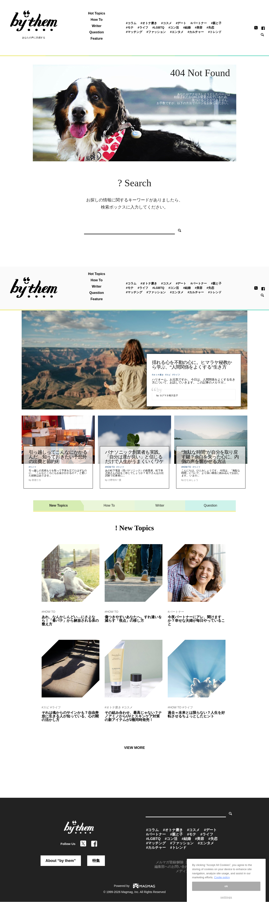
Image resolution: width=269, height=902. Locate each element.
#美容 (198, 27)
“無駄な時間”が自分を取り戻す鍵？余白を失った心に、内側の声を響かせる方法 (210, 457)
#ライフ (143, 27)
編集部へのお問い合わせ (172, 866)
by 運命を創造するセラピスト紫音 (61, 725)
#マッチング (134, 32)
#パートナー (199, 23)
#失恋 (210, 27)
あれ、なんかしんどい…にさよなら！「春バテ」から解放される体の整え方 (70, 620)
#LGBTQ (158, 27)
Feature (97, 38)
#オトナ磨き (149, 23)
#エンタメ (176, 32)
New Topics (58, 505)
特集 (96, 861)
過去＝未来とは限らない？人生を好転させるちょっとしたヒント (196, 714)
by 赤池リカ (48, 629)
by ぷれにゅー (113, 725)
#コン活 (174, 27)
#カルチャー (196, 32)
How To (97, 19)
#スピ (168, 375)
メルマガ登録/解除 (169, 862)
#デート (181, 23)
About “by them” (61, 861)
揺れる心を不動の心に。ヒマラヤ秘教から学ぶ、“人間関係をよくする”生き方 (192, 365)
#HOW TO (110, 467)
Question (96, 32)
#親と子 (216, 23)
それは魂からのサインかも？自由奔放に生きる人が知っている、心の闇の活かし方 (70, 716)
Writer (97, 26)
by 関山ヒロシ (113, 626)
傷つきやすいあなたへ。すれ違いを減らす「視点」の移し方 (133, 619)
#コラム (131, 23)
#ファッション (156, 32)
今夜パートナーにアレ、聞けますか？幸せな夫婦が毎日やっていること (196, 620)
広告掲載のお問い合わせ (204, 862)
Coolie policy (222, 888)
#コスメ (166, 23)
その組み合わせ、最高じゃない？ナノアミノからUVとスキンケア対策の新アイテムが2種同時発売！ (133, 716)
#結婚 (187, 27)
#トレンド (215, 32)
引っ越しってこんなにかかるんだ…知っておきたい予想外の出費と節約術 (58, 457)
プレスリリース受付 (209, 866)
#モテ (129, 27)
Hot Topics (96, 13)
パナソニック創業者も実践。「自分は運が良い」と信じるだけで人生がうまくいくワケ (134, 457)
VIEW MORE (134, 748)
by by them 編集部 (178, 629)
